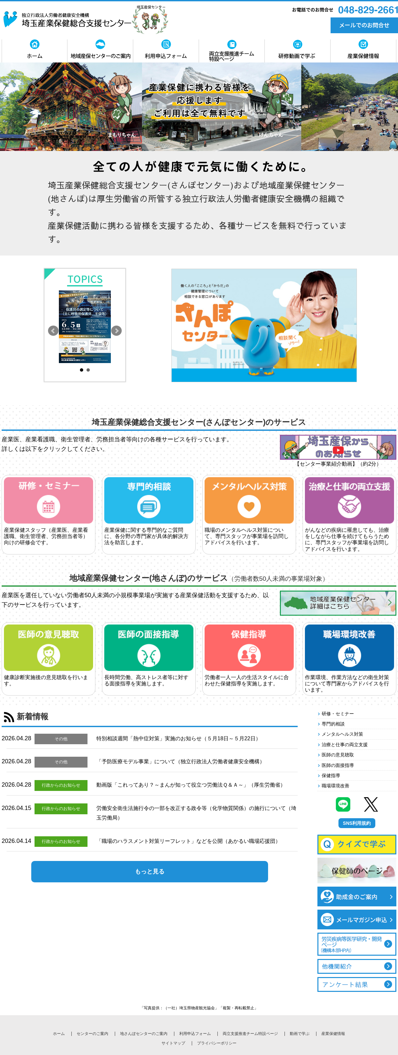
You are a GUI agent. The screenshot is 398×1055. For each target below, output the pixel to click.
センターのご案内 (92, 1033)
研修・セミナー (338, 713)
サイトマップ (173, 1043)
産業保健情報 (333, 1033)
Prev (53, 331)
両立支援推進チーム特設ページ (250, 1033)
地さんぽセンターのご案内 (143, 1033)
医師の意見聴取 (338, 754)
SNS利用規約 (357, 823)
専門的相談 (333, 723)
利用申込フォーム (195, 1033)
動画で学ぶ (300, 1033)
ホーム (59, 1033)
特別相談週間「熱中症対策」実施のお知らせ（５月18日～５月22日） (178, 738)
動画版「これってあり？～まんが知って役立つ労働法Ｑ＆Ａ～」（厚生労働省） (191, 785)
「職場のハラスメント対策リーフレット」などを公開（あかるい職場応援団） (188, 841)
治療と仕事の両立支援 (345, 744)
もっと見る (149, 871)
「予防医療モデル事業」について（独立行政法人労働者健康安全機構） (180, 761)
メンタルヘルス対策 (342, 734)
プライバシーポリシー (216, 1043)
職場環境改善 (335, 785)
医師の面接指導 (338, 765)
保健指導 (331, 775)
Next (116, 331)
